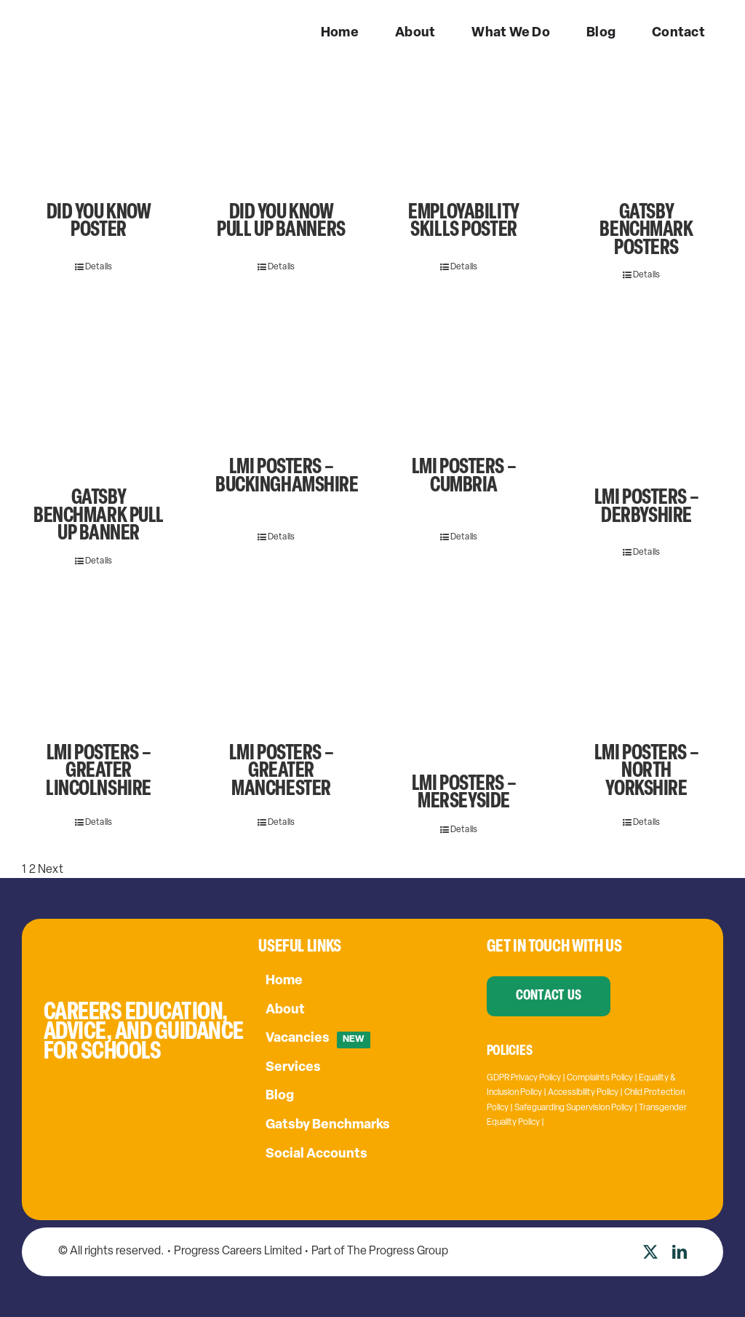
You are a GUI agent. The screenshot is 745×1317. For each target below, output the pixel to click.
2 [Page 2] (32, 870)
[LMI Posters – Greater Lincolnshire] (98, 669)
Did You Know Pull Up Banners (281, 221)
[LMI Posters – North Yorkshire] (646, 669)
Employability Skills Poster (463, 221)
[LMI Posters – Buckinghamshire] (281, 383)
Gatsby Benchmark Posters (646, 230)
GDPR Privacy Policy (524, 1078)
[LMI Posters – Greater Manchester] (281, 669)
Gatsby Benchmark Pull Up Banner (98, 516)
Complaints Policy (600, 1078)
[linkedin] (679, 1252)
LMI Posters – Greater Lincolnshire (98, 771)
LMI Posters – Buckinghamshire (287, 476)
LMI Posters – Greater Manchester (281, 771)
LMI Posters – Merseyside (464, 793)
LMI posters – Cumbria (464, 476)
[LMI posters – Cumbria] (464, 383)
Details (99, 267)
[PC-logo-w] (84, 21)
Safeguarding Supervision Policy (573, 1108)
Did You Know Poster (99, 221)
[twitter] (650, 1252)
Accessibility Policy (583, 1092)
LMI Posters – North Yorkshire (646, 771)
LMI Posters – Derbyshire (646, 507)
